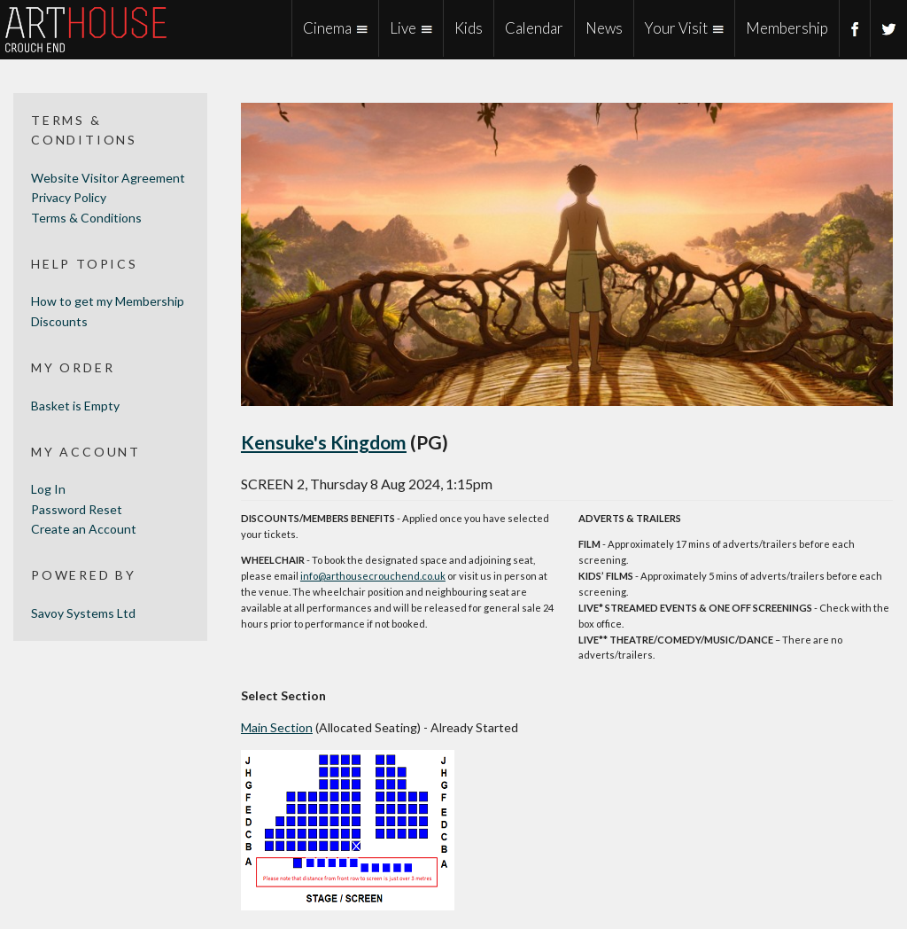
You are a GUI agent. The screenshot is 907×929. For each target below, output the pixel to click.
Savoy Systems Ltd (83, 613)
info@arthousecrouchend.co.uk (373, 576)
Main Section (277, 727)
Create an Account (83, 528)
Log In (48, 488)
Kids (468, 28)
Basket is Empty (75, 405)
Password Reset (76, 509)
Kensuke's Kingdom (324, 442)
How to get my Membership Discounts (107, 310)
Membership (787, 28)
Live (403, 28)
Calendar (534, 28)
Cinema (327, 28)
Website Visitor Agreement (108, 177)
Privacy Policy (68, 197)
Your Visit (676, 28)
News (604, 28)
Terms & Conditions (86, 217)
